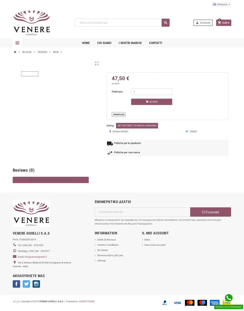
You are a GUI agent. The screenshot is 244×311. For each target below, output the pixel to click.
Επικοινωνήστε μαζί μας (110, 255)
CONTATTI (155, 43)
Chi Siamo (102, 250)
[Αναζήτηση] (122, 23)
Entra (147, 239)
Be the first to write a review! (137, 125)
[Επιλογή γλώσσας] (221, 4)
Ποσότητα (117, 91)
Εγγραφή (210, 212)
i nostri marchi (130, 43)
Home (86, 43)
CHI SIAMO (104, 43)
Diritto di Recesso (106, 239)
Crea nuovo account (154, 245)
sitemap (101, 260)
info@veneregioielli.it (36, 256)
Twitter (26, 284)
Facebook (16, 284)
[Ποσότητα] (151, 92)
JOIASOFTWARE (86, 301)
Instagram (36, 284)
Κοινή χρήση (118, 131)
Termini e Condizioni (107, 245)
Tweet (191, 131)
